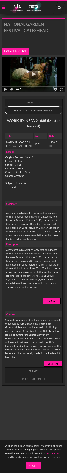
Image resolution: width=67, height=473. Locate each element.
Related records (33, 378)
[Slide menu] (4, 7)
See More (52, 300)
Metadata (33, 102)
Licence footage (15, 51)
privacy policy (55, 453)
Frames (33, 371)
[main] (33, 211)
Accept (33, 465)
